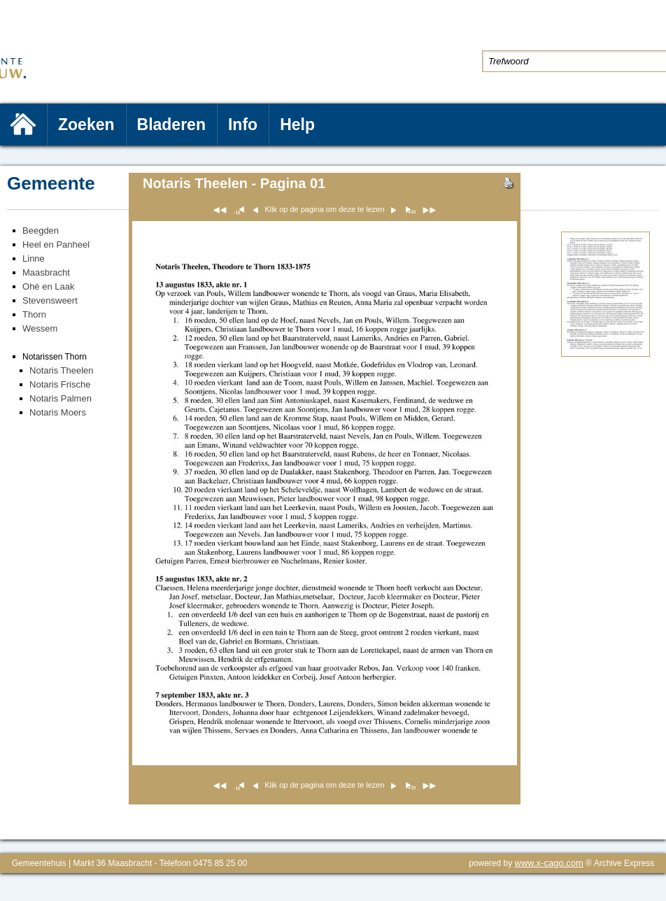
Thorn (34, 314)
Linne (33, 258)
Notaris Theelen (61, 370)
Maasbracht (46, 272)
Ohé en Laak (48, 286)
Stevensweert (50, 300)
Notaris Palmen (60, 398)
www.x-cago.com (549, 863)
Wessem (39, 328)
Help (297, 124)
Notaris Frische (59, 384)
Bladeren (171, 124)
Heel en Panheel (56, 244)
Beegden (40, 230)
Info (242, 124)
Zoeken (86, 124)
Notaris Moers (57, 412)
